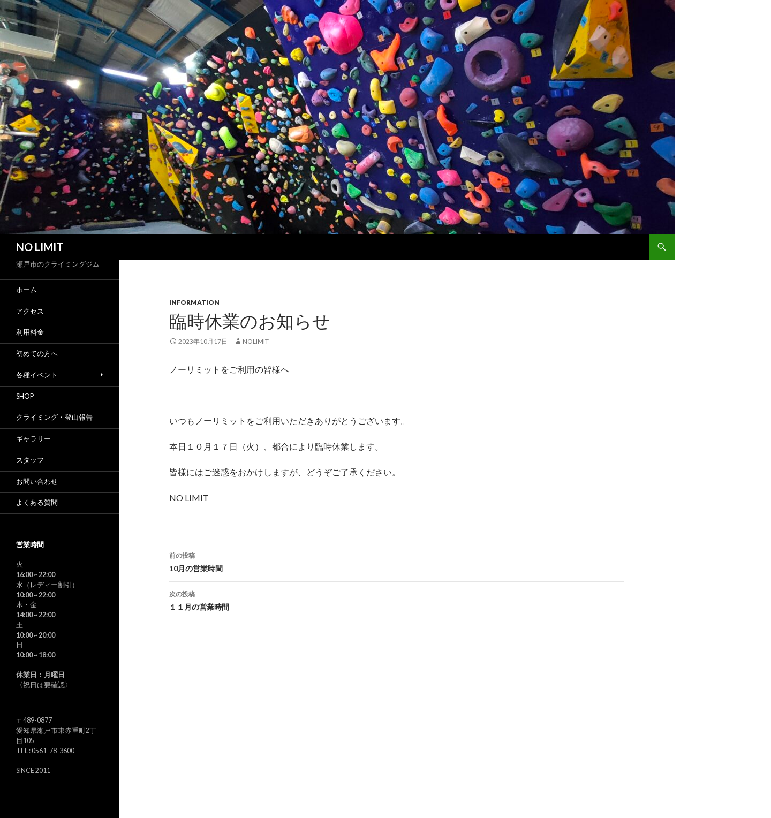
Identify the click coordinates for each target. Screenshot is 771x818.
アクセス (30, 311)
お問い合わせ (37, 482)
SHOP (25, 396)
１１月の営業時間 (396, 599)
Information (194, 302)
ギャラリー (33, 439)
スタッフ (30, 460)
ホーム (26, 290)
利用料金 (30, 332)
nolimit (256, 341)
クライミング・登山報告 (54, 417)
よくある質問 (37, 502)
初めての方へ (37, 354)
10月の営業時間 (396, 561)
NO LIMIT (39, 246)
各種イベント (37, 375)
